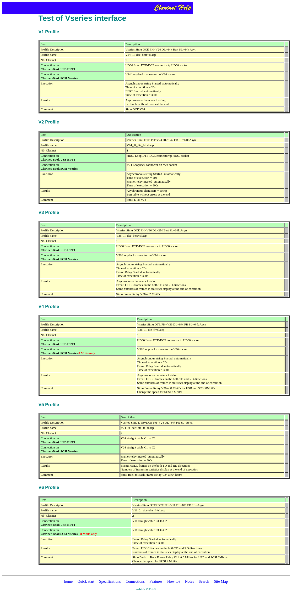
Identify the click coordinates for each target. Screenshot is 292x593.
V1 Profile (48, 31)
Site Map (221, 581)
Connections (135, 581)
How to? (173, 581)
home (68, 581)
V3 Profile (48, 212)
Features (155, 581)
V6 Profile (48, 487)
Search (204, 581)
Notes (189, 581)
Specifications (110, 581)
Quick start (85, 581)
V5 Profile (48, 404)
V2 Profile (48, 121)
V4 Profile (48, 306)
